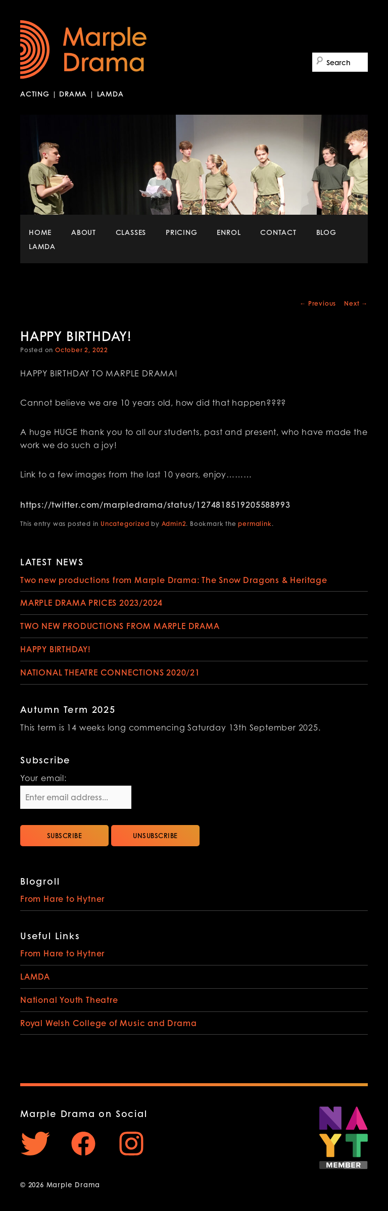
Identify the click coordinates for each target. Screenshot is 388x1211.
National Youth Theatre (69, 999)
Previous (318, 303)
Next (356, 303)
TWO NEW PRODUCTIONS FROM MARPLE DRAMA (120, 626)
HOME (40, 232)
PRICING (182, 232)
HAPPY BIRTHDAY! (55, 649)
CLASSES (131, 232)
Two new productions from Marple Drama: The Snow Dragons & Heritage (173, 580)
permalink (254, 523)
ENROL (228, 232)
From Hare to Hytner (62, 898)
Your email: (43, 779)
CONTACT (278, 232)
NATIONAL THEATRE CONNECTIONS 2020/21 (110, 672)
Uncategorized (125, 523)
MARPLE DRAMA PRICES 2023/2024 (91, 602)
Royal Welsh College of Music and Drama (108, 1023)
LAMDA (42, 246)
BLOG (326, 232)
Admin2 (174, 523)
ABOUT (83, 232)
